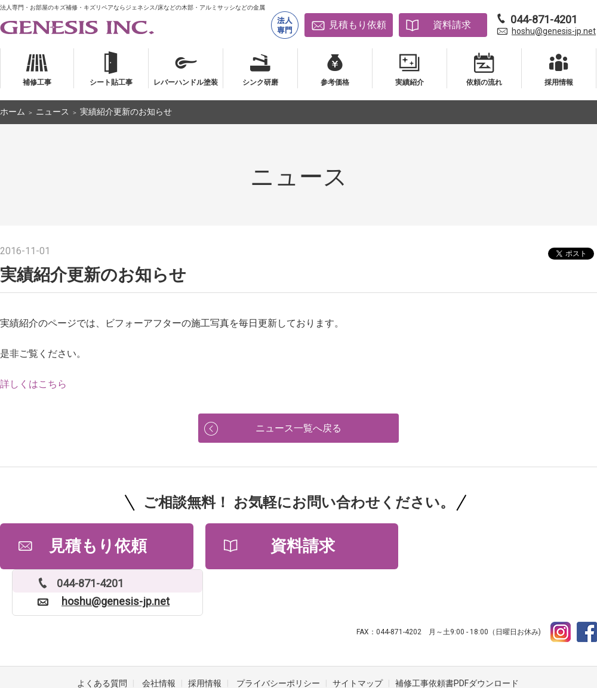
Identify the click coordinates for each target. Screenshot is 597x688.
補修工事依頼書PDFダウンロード (457, 640)
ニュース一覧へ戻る (298, 430)
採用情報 (204, 640)
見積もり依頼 (357, 24)
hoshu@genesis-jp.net (554, 31)
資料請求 (452, 24)
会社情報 (159, 640)
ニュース (52, 111)
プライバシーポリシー (278, 640)
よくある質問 (102, 640)
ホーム (12, 111)
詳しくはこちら (33, 384)
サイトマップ (358, 640)
